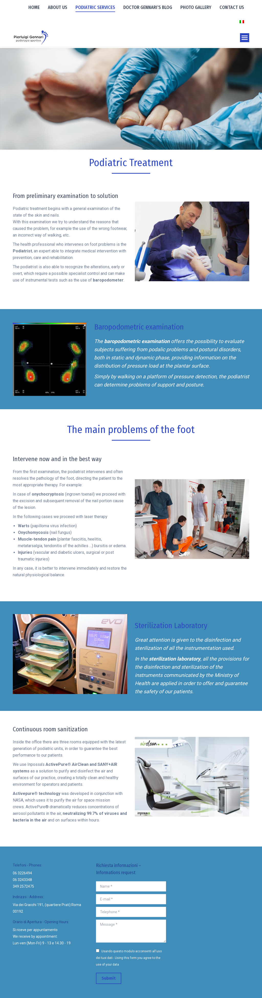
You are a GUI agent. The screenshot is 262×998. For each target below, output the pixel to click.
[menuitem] (34, 7)
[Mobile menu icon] (244, 37)
